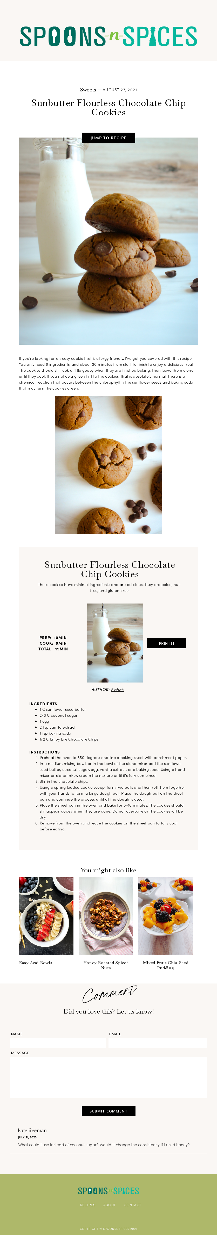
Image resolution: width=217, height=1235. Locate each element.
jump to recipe (109, 137)
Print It (167, 643)
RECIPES (88, 1205)
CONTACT (132, 1205)
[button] (108, 8)
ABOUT (109, 1205)
